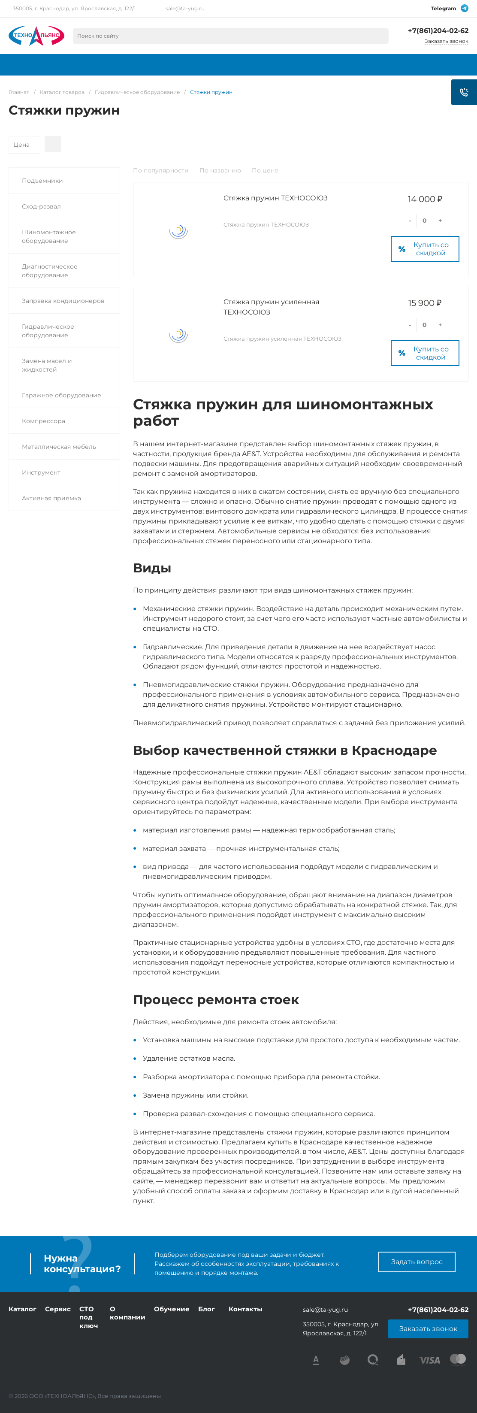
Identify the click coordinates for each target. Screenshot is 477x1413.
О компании (127, 1313)
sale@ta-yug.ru (185, 8)
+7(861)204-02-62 (438, 31)
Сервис (58, 1309)
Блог (206, 1309)
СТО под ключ (88, 1317)
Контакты (246, 1309)
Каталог (22, 1309)
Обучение (172, 1309)
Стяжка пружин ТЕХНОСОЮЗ (275, 198)
